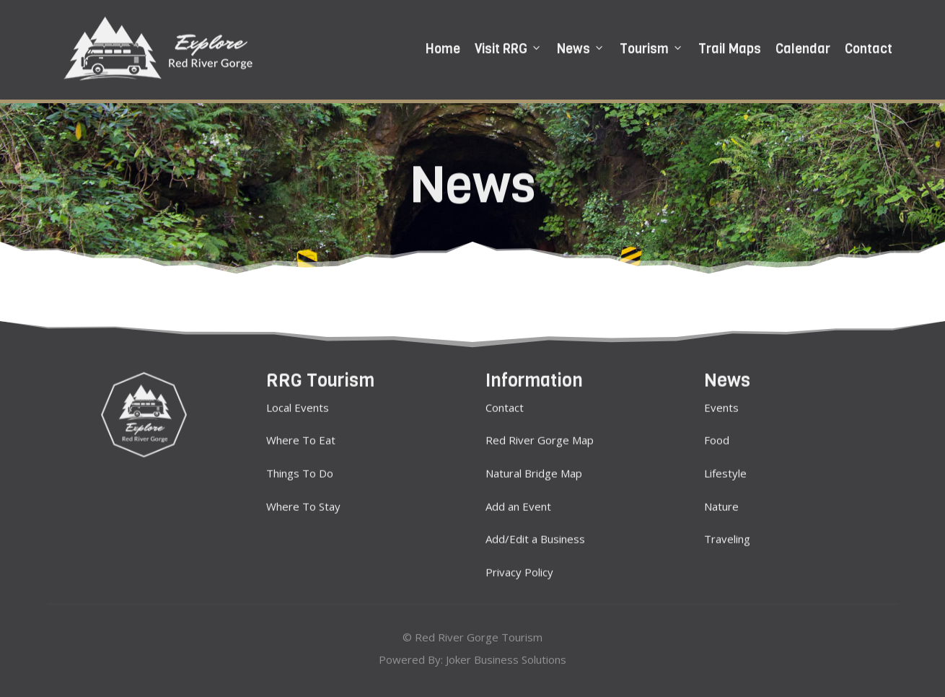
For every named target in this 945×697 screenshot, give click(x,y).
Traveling (727, 534)
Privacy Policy (519, 567)
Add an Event (518, 501)
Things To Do (299, 468)
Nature (721, 501)
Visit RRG (508, 47)
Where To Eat (300, 436)
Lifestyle (725, 468)
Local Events (297, 402)
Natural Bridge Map (533, 468)
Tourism (652, 47)
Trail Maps (729, 47)
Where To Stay (303, 501)
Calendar (802, 47)
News (581, 47)
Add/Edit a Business (535, 534)
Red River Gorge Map (539, 436)
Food (716, 436)
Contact (868, 47)
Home (443, 47)
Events (721, 402)
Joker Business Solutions (506, 658)
